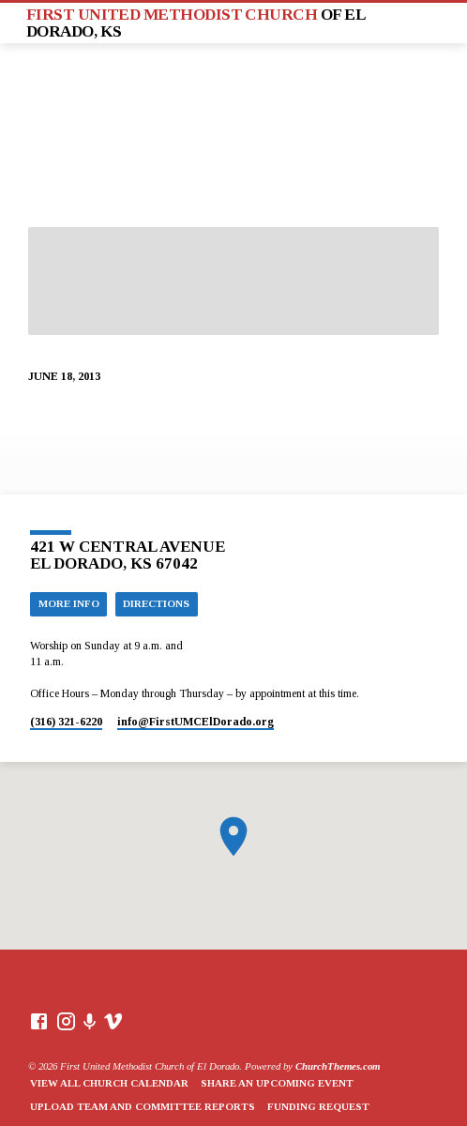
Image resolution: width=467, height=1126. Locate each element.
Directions (156, 603)
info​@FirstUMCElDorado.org (195, 721)
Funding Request (318, 1106)
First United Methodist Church (195, 22)
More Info (68, 603)
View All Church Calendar (109, 1082)
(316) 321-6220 (66, 721)
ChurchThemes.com (337, 1066)
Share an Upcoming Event (277, 1082)
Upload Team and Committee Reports (142, 1106)
